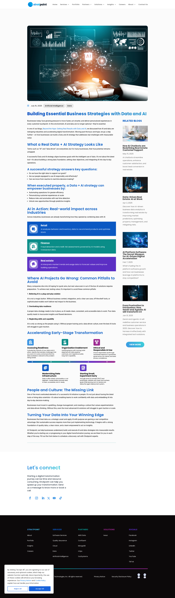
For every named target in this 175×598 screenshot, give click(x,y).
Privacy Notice (25, 580)
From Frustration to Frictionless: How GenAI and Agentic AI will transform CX (134, 308)
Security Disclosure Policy (121, 576)
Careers (122, 5)
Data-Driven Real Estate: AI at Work (133, 198)
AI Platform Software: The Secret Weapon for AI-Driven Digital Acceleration (135, 255)
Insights (110, 5)
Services (63, 5)
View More (135, 344)
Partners (85, 5)
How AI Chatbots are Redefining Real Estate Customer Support (135, 148)
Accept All (40, 589)
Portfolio (75, 5)
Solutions (98, 5)
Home (55, 5)
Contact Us (143, 5)
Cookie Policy (40, 580)
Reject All (18, 589)
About (130, 5)
